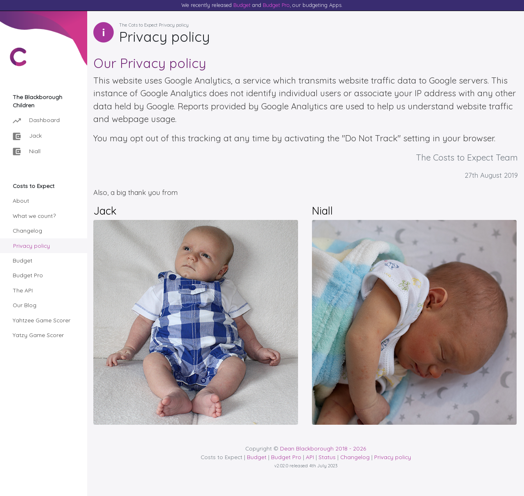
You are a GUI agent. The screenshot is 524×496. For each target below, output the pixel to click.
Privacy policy (31, 245)
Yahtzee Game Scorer (41, 320)
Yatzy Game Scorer (38, 334)
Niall (27, 151)
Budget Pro (276, 5)
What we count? (34, 215)
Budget (242, 5)
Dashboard (36, 120)
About (21, 200)
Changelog (27, 230)
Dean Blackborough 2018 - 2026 (323, 448)
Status (327, 456)
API (310, 456)
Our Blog (24, 304)
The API (23, 290)
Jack (27, 136)
